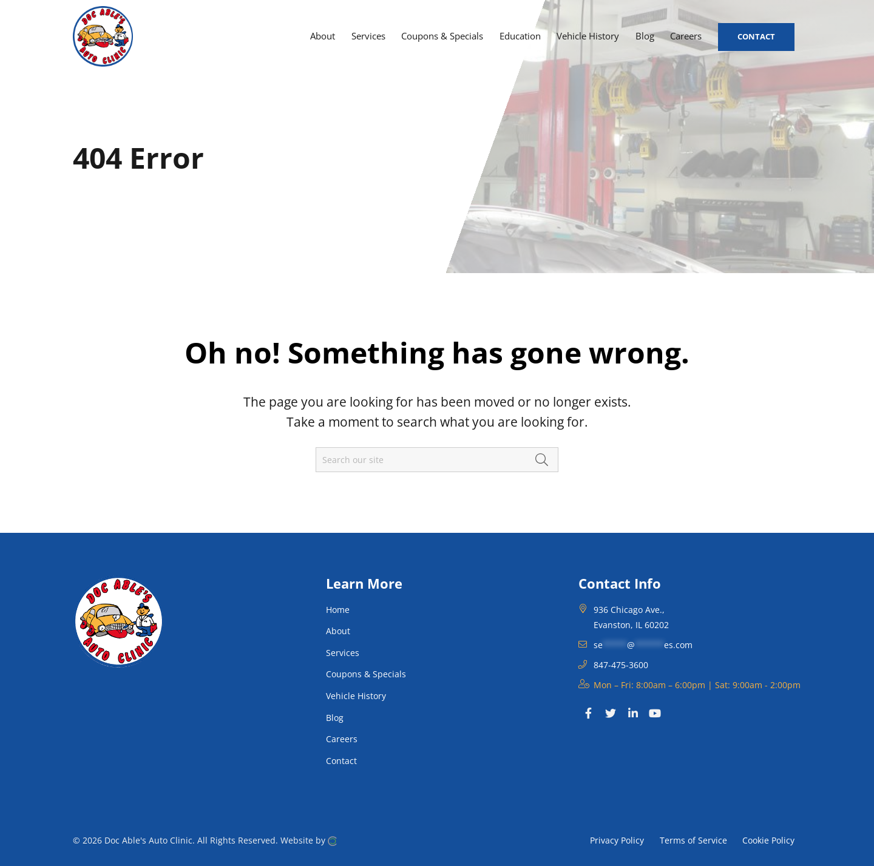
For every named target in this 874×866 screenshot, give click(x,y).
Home (338, 609)
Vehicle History (356, 696)
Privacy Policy (617, 839)
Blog (335, 717)
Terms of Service (693, 839)
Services (342, 652)
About (338, 631)
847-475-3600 (621, 665)
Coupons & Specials (366, 674)
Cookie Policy (768, 839)
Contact (341, 760)
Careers (341, 739)
